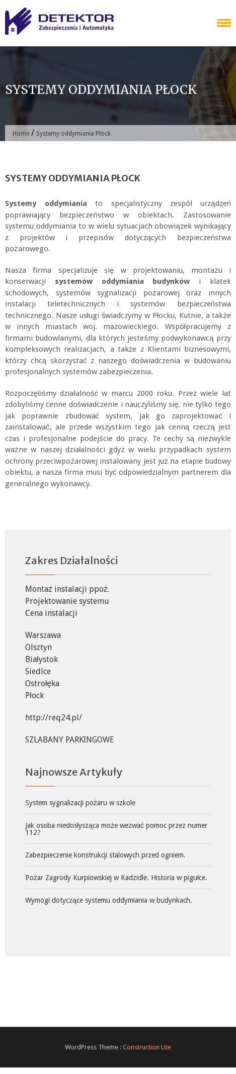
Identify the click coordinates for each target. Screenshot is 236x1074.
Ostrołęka (42, 683)
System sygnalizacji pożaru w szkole (80, 803)
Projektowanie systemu (67, 601)
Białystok (41, 659)
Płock (34, 695)
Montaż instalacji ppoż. (67, 589)
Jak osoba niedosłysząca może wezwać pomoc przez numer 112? (116, 828)
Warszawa (43, 635)
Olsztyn (38, 647)
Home (21, 133)
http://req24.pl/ (53, 717)
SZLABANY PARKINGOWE (69, 739)
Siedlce (38, 671)
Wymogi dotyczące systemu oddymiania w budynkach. (108, 900)
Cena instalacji (51, 613)
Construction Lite (147, 1047)
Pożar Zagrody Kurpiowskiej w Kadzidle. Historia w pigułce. (116, 878)
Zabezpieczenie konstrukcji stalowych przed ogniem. (105, 855)
